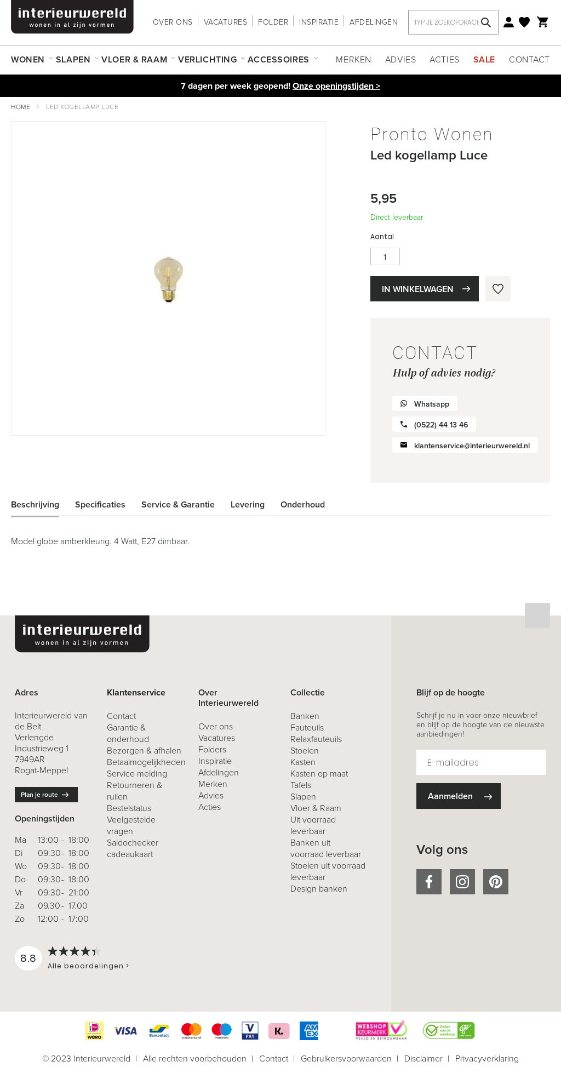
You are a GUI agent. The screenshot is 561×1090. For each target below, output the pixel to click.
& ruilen (134, 791)
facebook (429, 881)
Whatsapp (431, 404)
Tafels (300, 785)
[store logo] (72, 17)
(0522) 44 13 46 (441, 425)
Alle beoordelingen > (88, 966)
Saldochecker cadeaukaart (132, 848)
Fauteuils (307, 727)
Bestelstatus (129, 808)
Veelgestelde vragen (131, 825)
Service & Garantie (178, 504)
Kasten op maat (319, 773)
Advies (400, 59)
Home (20, 107)
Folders (212, 749)
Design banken (318, 888)
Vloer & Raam (315, 808)
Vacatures (226, 22)
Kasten (303, 762)
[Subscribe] (458, 796)
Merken (353, 59)
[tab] (43, 505)
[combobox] (453, 22)
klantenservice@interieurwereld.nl (472, 446)
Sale (484, 59)
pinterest (495, 881)
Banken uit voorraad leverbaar (325, 848)
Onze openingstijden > (336, 85)
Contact (529, 59)
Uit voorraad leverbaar (313, 825)
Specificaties (100, 504)
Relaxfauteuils (316, 739)
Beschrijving (35, 504)
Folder (273, 22)
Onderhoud (302, 504)
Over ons (173, 22)
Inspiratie (319, 22)
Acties (444, 59)
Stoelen (304, 750)
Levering (248, 504)
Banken (304, 716)
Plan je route (39, 795)
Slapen (303, 796)
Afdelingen (374, 22)
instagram (462, 881)
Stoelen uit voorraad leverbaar (327, 871)
